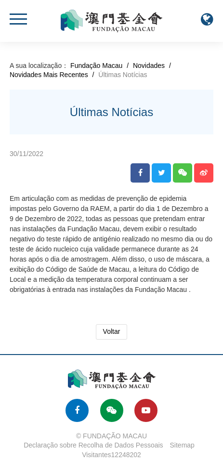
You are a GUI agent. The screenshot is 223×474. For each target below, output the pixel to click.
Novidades (149, 65)
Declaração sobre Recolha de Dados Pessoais (93, 445)
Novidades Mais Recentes (49, 75)
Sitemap (182, 445)
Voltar (111, 331)
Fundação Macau (96, 65)
